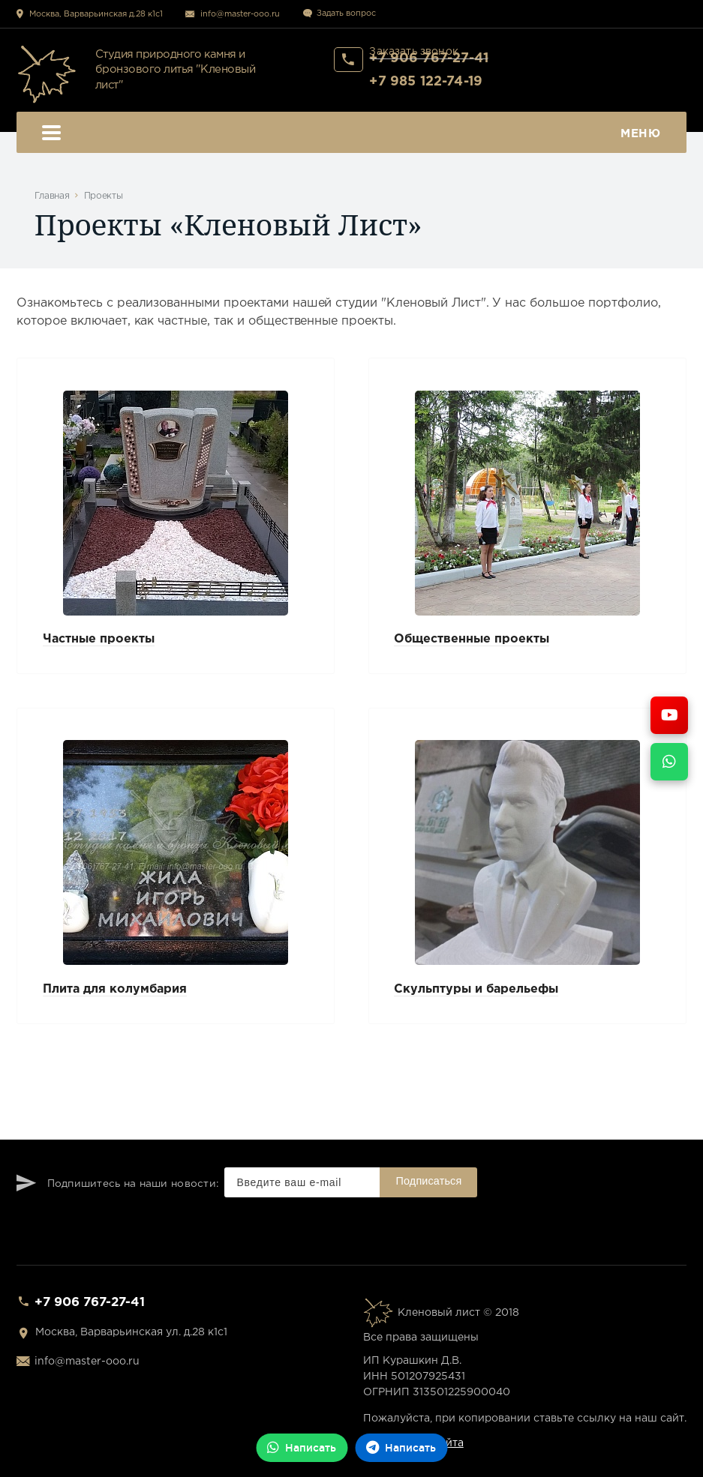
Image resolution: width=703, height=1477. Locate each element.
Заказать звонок (413, 51)
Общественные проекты (471, 639)
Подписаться (429, 1181)
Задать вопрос (346, 13)
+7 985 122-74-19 (425, 82)
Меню (351, 134)
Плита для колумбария (115, 989)
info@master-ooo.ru (240, 14)
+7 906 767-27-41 (90, 1302)
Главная (52, 196)
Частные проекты (99, 639)
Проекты (103, 196)
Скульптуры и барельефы (476, 989)
